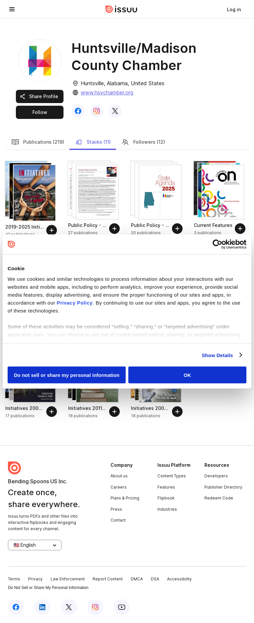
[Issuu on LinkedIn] (42, 607)
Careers (118, 487)
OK (187, 375)
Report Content (108, 578)
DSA (155, 578)
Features (166, 487)
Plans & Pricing (124, 497)
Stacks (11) (93, 142)
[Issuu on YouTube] (122, 607)
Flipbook (166, 497)
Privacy (35, 578)
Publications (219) (37, 142)
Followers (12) (143, 142)
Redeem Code (218, 497)
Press (116, 509)
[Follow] (51, 230)
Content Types (171, 475)
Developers (216, 475)
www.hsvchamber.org (107, 92)
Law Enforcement (68, 578)
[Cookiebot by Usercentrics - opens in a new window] (217, 244)
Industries (167, 509)
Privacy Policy (75, 302)
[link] (234, 9)
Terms (14, 578)
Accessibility (179, 578)
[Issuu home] (121, 9)
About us (119, 475)
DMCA (137, 578)
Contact (118, 520)
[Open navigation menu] (12, 9)
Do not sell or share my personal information (66, 375)
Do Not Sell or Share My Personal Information (48, 587)
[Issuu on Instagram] (95, 607)
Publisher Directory (223, 487)
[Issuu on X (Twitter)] (69, 607)
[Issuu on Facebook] (16, 607)
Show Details (217, 355)
